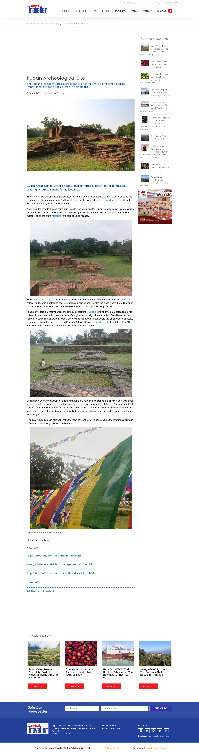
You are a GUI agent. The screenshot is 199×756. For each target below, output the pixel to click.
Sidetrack (40, 23)
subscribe (161, 708)
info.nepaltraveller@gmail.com (157, 736)
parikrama (147, 11)
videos (134, 11)
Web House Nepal (156, 748)
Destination (53, 23)
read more (37, 686)
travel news (120, 11)
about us (161, 11)
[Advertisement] (81, 55)
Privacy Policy (112, 748)
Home (30, 23)
